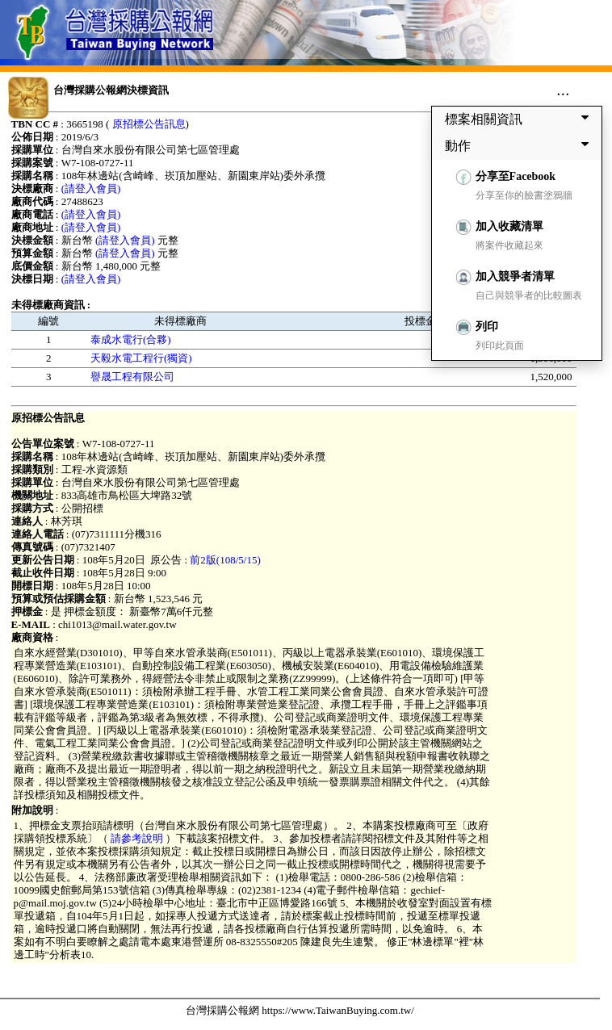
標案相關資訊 (520, 118)
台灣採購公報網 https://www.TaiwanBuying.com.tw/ (300, 1010)
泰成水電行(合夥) (130, 339)
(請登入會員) (91, 188)
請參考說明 (137, 838)
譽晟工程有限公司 (132, 377)
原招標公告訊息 (149, 124)
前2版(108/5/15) (225, 560)
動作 (520, 145)
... (563, 89)
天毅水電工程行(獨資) (141, 358)
